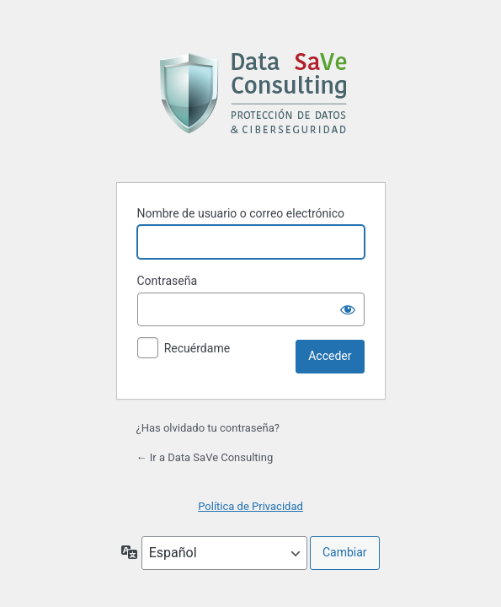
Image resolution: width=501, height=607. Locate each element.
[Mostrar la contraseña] (348, 309)
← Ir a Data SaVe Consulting (205, 457)
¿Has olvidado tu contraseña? (208, 428)
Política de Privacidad (250, 506)
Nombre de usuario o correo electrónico (241, 213)
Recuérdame (197, 348)
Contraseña (167, 280)
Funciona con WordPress (250, 93)
